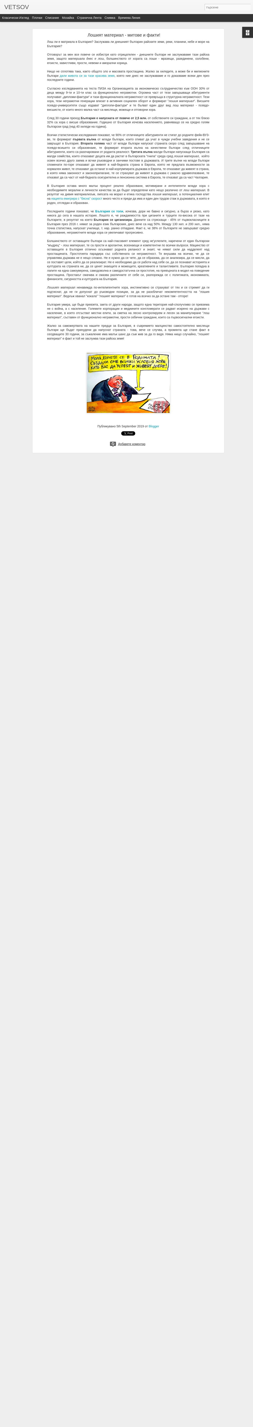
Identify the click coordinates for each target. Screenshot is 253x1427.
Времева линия (129, 17)
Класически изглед (15, 17)
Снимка (110, 17)
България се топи (109, 211)
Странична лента (89, 17)
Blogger (154, 426)
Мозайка (68, 17)
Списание (52, 17)
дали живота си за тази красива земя (87, 75)
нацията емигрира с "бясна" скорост (76, 198)
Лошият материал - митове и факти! (124, 35)
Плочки (37, 17)
